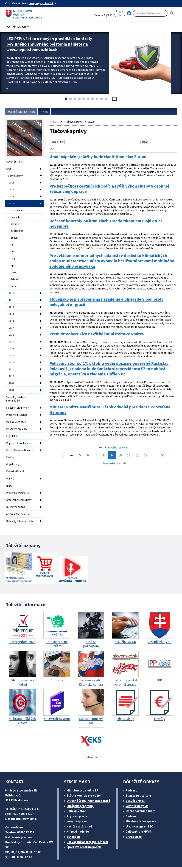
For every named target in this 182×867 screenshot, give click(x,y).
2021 (11, 293)
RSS (52, 148)
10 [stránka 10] (119, 452)
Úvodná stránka (15, 161)
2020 (11, 299)
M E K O (11, 462)
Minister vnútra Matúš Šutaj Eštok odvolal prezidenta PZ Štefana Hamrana (106, 405)
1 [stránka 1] (62, 452)
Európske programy (82, 787)
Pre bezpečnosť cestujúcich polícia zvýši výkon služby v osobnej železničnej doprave (106, 186)
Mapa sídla (91, 850)
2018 (11, 312)
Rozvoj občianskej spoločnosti (89, 823)
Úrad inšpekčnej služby (19, 482)
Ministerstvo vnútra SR (84, 771)
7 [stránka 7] (94, 452)
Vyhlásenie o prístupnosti (119, 850)
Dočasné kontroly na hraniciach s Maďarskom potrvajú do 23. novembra (111, 219)
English (120, 11)
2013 (11, 345)
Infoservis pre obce (17, 415)
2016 (11, 325)
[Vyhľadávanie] (150, 13)
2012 (11, 352)
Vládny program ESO (141, 807)
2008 (11, 378)
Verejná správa (78, 802)
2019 (11, 306)
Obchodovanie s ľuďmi (142, 792)
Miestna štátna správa (141, 802)
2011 (11, 358)
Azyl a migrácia (78, 797)
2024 (11, 194)
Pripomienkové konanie (20, 428)
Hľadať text (56, 141)
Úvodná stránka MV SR (23, 111)
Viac (9, 87)
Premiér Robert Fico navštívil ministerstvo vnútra (99, 330)
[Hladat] (172, 13)
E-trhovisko (134, 818)
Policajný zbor (78, 792)
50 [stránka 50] (164, 452)
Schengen (75, 818)
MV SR (47, 111)
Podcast (132, 771)
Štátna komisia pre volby (85, 777)
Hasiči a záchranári (81, 807)
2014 (11, 339)
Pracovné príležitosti (18, 401)
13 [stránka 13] (146, 452)
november (16, 214)
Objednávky (13, 448)
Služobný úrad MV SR (19, 394)
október (15, 220)
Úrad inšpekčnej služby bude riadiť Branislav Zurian (102, 156)
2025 (11, 188)
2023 (11, 201)
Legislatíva (12, 421)
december (16, 207)
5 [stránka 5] (78, 452)
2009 (11, 371)
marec (14, 266)
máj (13, 253)
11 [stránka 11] (128, 452)
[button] (20, 26)
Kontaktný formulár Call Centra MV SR (30, 826)
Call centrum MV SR (140, 813)
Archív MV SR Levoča (19, 495)
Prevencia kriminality (18, 475)
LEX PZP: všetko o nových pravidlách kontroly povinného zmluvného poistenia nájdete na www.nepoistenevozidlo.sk (53, 43)
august (14, 233)
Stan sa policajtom (139, 777)
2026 (11, 181)
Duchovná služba (16, 489)
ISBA (9, 468)
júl (12, 240)
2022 (11, 286)
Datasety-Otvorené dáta (20, 502)
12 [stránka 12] (137, 452)
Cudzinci (132, 797)
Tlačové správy (15, 175)
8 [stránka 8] (102, 452)
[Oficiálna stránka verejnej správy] (44, 3)
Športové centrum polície (85, 828)
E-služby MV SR (137, 782)
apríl (13, 260)
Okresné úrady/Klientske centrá (90, 782)
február (15, 273)
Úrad (9, 168)
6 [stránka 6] (86, 452)
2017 (11, 319)
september (17, 227)
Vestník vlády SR (16, 455)
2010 (11, 365)
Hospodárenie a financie (20, 435)
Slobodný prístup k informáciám (17, 387)
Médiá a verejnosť (16, 408)
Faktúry (10, 442)
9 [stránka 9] (110, 452)
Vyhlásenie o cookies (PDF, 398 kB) (30, 855)
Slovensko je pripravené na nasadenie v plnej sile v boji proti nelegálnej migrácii (110, 297)
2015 (11, 332)
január (14, 279)
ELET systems (71, 850)
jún (12, 247)
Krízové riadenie (79, 813)
